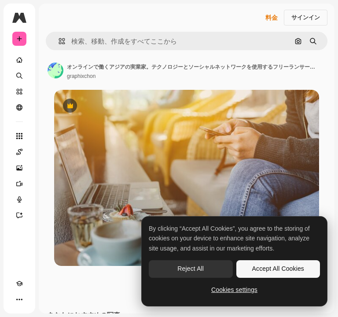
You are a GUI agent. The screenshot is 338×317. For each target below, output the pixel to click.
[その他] (19, 299)
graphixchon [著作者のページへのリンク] (81, 76)
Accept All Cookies (278, 268)
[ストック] (19, 92)
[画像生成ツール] (19, 168)
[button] (58, 41)
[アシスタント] (19, 215)
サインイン (305, 17)
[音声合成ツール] (19, 199)
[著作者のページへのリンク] (55, 70)
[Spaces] (19, 152)
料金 (271, 17)
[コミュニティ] (19, 107)
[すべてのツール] (19, 136)
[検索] (19, 76)
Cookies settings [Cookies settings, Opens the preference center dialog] (234, 289)
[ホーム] (19, 60)
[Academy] (19, 283)
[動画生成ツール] (19, 184)
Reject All (190, 268)
